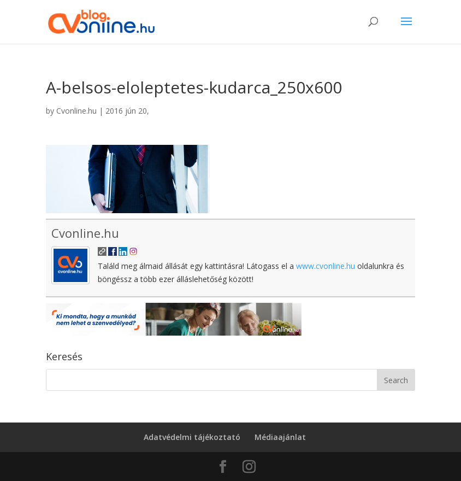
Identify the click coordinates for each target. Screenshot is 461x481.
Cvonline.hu (76, 110)
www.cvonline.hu (325, 266)
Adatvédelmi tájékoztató (192, 437)
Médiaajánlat (280, 437)
